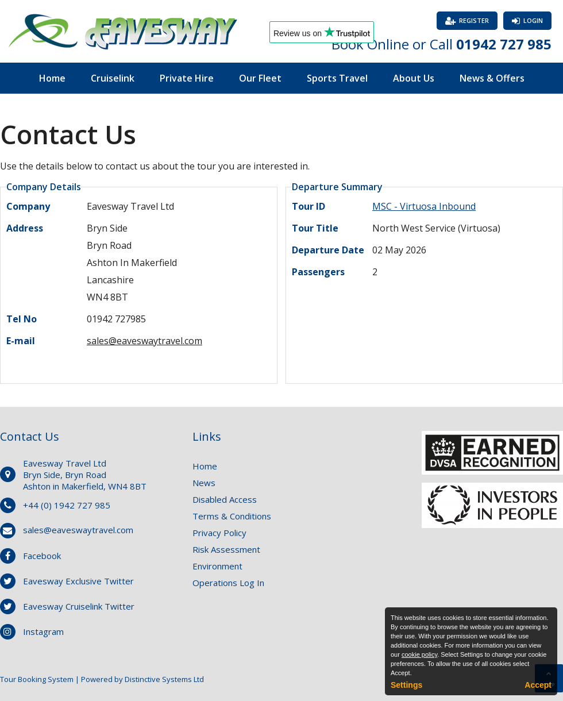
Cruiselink (112, 78)
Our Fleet (260, 78)
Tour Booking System (37, 679)
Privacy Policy (219, 532)
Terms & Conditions (231, 516)
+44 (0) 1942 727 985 (66, 505)
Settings (406, 685)
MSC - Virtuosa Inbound (424, 206)
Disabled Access (224, 499)
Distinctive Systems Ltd (164, 679)
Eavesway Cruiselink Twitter (78, 606)
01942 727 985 (504, 43)
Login (533, 20)
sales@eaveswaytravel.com (144, 340)
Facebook (42, 555)
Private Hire (187, 78)
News (203, 482)
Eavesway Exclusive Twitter (78, 581)
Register (474, 20)
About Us (413, 78)
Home (52, 78)
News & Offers (492, 78)
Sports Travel (337, 78)
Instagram (43, 631)
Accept (538, 685)
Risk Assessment (226, 549)
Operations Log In (228, 582)
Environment (217, 566)
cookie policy (419, 654)
